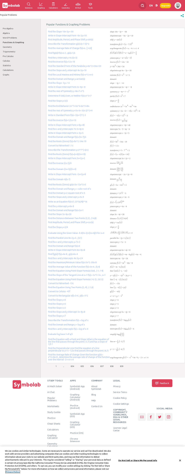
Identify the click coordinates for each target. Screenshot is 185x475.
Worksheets (53, 406)
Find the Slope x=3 (57, 308)
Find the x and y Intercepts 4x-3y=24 (65, 258)
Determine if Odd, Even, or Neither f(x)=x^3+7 (70, 96)
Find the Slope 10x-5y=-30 (60, 31)
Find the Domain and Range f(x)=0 (64, 246)
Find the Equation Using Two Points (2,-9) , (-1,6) (70, 287)
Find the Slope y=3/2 (58, 101)
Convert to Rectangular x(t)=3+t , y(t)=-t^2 (68, 295)
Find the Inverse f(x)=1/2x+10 (62, 120)
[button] (182, 17)
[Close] (180, 460)
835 (82, 366)
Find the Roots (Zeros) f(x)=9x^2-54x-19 (67, 141)
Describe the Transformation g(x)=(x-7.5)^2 (68, 44)
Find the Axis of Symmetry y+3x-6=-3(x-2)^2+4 (70, 110)
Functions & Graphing (13, 42)
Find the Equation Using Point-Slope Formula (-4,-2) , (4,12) (75, 279)
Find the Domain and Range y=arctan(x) (66, 79)
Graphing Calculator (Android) (75, 397)
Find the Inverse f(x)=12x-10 (61, 61)
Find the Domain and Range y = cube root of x (69, 189)
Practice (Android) (75, 406)
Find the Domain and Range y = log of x (66, 324)
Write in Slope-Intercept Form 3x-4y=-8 (66, 87)
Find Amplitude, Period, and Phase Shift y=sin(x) (70, 39)
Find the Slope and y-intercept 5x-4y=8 (66, 312)
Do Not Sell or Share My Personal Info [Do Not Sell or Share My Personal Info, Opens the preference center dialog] (137, 460)
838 (111, 366)
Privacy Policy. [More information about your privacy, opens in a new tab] (13, 472)
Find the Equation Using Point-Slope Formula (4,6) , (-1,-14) (75, 271)
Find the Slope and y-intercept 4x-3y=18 (67, 70)
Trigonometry (9, 51)
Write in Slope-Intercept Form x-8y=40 (66, 125)
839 (121, 366)
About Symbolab (96, 387)
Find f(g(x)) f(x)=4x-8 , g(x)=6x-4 (63, 254)
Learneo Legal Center (120, 429)
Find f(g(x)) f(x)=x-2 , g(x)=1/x (61, 53)
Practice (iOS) (76, 433)
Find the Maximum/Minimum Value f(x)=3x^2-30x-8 (72, 262)
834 (72, 366)
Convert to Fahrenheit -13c (61, 283)
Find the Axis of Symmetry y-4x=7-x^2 (66, 91)
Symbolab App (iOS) (77, 415)
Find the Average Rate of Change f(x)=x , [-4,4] (70, 48)
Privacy (116, 386)
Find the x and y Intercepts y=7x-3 (64, 242)
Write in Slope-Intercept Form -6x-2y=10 (67, 35)
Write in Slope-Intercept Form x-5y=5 (65, 133)
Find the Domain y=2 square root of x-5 (66, 193)
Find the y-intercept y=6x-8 (61, 206)
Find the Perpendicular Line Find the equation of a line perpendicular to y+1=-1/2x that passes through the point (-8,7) (78, 349)
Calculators (53, 429)
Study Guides (54, 412)
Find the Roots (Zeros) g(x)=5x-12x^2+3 (67, 184)
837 (102, 366)
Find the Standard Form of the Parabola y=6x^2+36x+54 (74, 66)
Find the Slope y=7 (57, 316)
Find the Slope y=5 (57, 304)
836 (92, 366)
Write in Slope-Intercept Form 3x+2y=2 (66, 158)
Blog (93, 394)
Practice (51, 418)
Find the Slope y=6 (57, 300)
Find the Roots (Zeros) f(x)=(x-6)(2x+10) (67, 154)
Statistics (7, 65)
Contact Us (97, 406)
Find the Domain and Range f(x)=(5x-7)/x (67, 137)
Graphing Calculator (52, 436)
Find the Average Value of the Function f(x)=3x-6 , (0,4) (74, 267)
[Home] (27, 388)
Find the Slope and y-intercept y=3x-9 (66, 197)
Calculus (6, 61)
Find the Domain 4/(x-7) (59, 179)
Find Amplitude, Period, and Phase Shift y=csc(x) (71, 222)
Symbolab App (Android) (77, 387)
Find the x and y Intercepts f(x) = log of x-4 (68, 329)
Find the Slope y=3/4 (58, 227)
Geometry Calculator (52, 444)
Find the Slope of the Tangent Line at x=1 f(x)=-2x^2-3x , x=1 (77, 275)
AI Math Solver (54, 386)
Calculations (8, 70)
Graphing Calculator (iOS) (75, 424)
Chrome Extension (75, 439)
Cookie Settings (121, 404)
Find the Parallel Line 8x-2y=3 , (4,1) (65, 238)
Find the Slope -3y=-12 (59, 83)
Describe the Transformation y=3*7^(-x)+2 (68, 150)
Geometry (7, 47)
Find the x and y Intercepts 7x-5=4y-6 (66, 129)
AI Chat (51, 392)
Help (93, 400)
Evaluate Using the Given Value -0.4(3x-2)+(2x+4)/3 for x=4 (76, 233)
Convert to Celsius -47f (59, 291)
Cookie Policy (120, 398)
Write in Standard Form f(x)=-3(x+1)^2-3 (67, 115)
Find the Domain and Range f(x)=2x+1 (66, 210)
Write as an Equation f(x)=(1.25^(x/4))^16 (67, 201)
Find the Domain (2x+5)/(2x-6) (62, 169)
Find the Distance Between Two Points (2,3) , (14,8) (72, 218)
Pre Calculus (8, 56)
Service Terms (120, 392)
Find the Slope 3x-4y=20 (59, 214)
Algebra (6, 33)
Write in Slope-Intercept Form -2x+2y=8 (67, 174)
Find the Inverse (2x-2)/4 (59, 163)
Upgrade (165, 5)
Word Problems (10, 38)
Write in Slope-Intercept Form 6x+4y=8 (66, 250)
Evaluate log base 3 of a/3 (60, 334)
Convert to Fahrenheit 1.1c (60, 145)
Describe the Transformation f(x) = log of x (68, 320)
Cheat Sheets (53, 423)
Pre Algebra (8, 28)
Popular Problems (52, 399)
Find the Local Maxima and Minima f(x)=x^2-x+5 (70, 74)
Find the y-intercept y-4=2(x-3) (62, 57)
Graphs (6, 75)
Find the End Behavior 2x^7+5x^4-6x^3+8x (68, 106)
